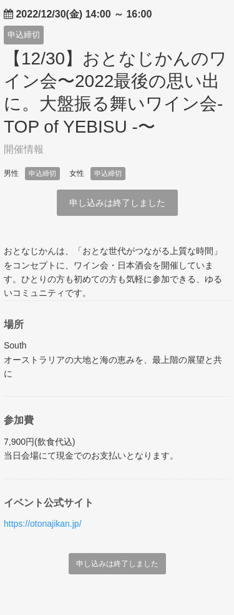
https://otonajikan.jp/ (43, 524)
